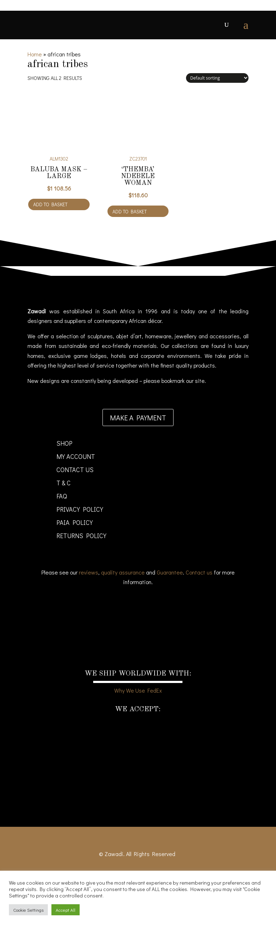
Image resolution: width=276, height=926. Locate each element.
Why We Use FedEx (138, 690)
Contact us (199, 572)
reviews (88, 572)
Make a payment (138, 417)
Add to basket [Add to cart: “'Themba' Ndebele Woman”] (129, 211)
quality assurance (123, 572)
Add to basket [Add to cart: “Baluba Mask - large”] (50, 204)
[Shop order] (217, 78)
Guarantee (170, 572)
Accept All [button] (65, 910)
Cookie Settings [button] (28, 910)
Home (34, 54)
